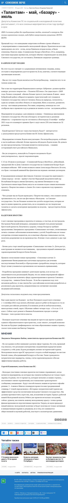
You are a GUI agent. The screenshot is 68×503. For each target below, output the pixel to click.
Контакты (25, 472)
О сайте (17, 472)
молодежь (31, 423)
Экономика (50, 466)
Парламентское (28, 466)
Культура (4, 466)
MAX (43, 433)
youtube (20, 433)
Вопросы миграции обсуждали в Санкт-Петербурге (31, 459)
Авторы (32, 472)
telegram (27, 433)
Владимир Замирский (46, 8)
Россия (4, 423)
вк (5, 433)
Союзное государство (8, 7)
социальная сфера (41, 423)
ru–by (35, 433)
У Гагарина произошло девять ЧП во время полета (9, 459)
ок (12, 433)
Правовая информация (45, 472)
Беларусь (10, 423)
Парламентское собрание (54, 423)
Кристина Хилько (34, 8)
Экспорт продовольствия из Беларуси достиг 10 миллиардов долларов (56, 459)
